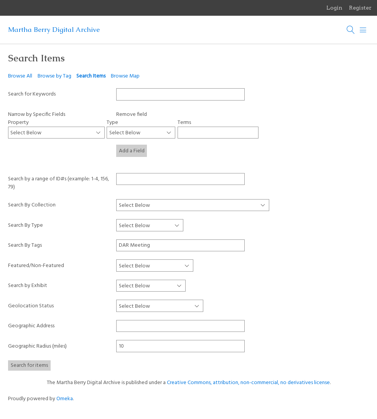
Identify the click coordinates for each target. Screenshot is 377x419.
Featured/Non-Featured (36, 265)
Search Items (90, 76)
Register (360, 8)
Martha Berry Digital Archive (54, 29)
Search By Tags (25, 245)
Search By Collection (32, 205)
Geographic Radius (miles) (37, 346)
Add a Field (132, 151)
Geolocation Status (31, 306)
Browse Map (125, 76)
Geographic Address (31, 326)
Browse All (20, 76)
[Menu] (363, 30)
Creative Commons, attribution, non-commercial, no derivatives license (248, 382)
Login (334, 8)
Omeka (64, 398)
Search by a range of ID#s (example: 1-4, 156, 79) (58, 183)
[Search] (351, 30)
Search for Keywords (32, 94)
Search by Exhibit (27, 285)
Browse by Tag (54, 76)
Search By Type (25, 225)
